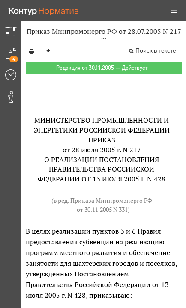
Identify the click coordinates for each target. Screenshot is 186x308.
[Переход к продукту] (44, 10)
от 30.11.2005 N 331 (102, 209)
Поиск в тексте (155, 50)
